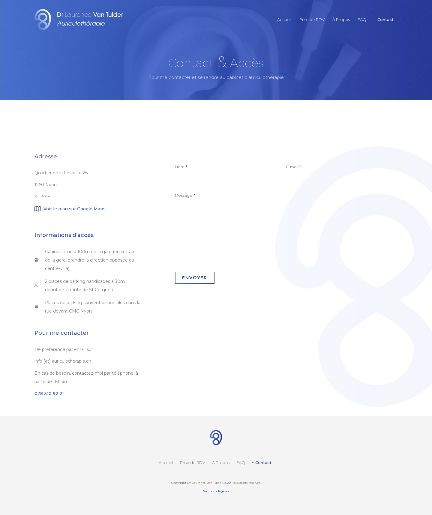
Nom (181, 166)
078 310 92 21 (49, 393)
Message (185, 195)
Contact (263, 462)
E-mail (293, 166)
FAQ (240, 462)
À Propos (221, 462)
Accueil (166, 462)
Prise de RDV (192, 462)
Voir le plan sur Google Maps (75, 208)
